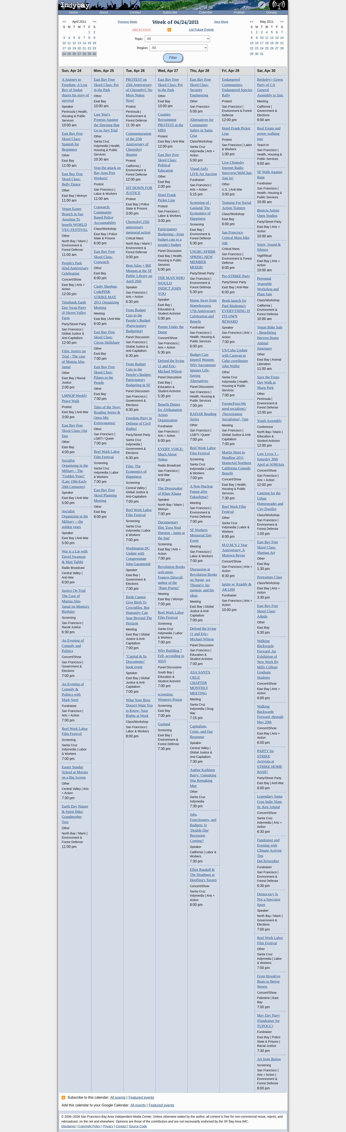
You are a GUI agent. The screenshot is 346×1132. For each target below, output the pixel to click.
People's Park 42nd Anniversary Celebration (75, 268)
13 (79, 43)
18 (69, 48)
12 (74, 43)
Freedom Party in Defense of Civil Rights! (139, 423)
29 (89, 54)
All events (118, 1097)
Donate (271, 12)
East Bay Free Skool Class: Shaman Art (267, 547)
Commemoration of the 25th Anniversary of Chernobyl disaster (138, 144)
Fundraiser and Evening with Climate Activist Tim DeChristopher (269, 850)
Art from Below (269, 1059)
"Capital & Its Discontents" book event (136, 661)
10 (64, 43)
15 (89, 43)
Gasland (164, 724)
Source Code (138, 1126)
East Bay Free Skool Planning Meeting (105, 495)
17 (64, 48)
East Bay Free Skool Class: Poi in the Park (106, 84)
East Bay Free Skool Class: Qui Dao (74, 430)
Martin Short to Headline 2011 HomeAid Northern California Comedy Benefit (236, 462)
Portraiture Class (269, 577)
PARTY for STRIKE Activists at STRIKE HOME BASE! (269, 761)
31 (261, 54)
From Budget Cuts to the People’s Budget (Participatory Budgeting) (138, 320)
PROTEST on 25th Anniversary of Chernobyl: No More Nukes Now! (139, 90)
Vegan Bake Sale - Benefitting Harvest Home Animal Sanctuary (269, 337)
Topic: (139, 39)
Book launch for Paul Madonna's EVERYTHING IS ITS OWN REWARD (236, 311)
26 (74, 54)
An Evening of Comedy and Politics (73, 645)
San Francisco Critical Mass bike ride (236, 237)
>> (94, 21)
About (104, 12)
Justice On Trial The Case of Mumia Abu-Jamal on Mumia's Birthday (75, 601)
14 (84, 43)
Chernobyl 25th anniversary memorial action (138, 227)
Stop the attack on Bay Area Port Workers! (107, 173)
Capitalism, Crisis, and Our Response (201, 731)
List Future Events (201, 29)
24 (64, 54)
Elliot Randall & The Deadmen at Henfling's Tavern (203, 875)
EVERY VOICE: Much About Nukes (170, 454)
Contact (135, 12)
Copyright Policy (89, 1126)
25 (69, 54)
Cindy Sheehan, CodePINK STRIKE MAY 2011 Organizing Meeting (106, 296)
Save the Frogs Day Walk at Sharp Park (268, 382)
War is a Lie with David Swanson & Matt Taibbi (75, 556)
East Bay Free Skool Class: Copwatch (104, 256)
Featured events (141, 1097)
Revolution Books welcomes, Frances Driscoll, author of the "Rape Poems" (171, 577)
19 (74, 48)
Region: (143, 48)
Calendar (205, 12)
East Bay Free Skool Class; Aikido (267, 611)
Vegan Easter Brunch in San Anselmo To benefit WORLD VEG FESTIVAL (75, 219)
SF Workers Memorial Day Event (201, 535)
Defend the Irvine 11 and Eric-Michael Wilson (171, 366)
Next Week (221, 21)
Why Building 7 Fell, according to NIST (171, 655)
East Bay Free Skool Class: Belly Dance (72, 179)
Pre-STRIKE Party (236, 276)
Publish (239, 12)
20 (79, 48)
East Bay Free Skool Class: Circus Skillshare (107, 337)
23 (94, 48)
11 (69, 43)
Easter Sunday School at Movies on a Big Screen (75, 772)
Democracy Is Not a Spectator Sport (268, 899)
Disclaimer (68, 1126)
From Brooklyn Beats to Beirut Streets (268, 981)
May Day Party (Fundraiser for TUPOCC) (268, 1020)
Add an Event (141, 29)
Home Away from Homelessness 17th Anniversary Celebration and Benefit (203, 310)
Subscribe (170, 12)
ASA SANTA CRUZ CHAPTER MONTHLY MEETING (200, 682)
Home (73, 12)
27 (79, 54)
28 (84, 54)
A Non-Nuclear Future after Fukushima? (201, 491)
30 (94, 54)
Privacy (108, 1126)
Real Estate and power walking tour (268, 133)
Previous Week (127, 21)
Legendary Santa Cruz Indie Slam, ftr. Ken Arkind (270, 801)
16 (94, 43)
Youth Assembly (269, 421)
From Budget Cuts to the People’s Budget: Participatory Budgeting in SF (138, 374)
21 (84, 48)
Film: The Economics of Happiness (136, 471)
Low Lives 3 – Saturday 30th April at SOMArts (270, 459)
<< (64, 21)
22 (89, 48)
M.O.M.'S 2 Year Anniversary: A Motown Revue (234, 550)
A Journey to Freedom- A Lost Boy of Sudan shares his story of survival (75, 90)
